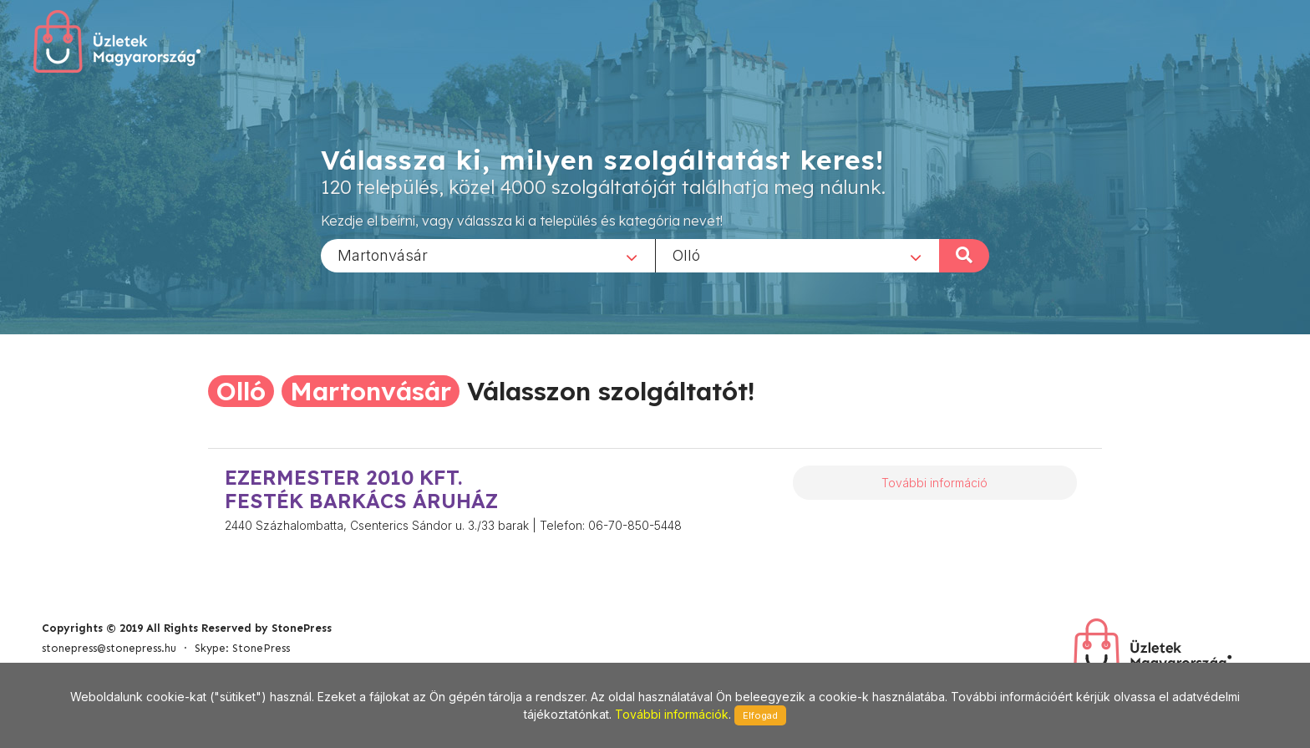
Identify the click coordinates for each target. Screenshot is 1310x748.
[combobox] (488, 255)
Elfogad (760, 715)
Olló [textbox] (686, 254)
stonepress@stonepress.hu (109, 648)
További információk (672, 714)
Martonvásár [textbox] (383, 254)
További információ (934, 483)
